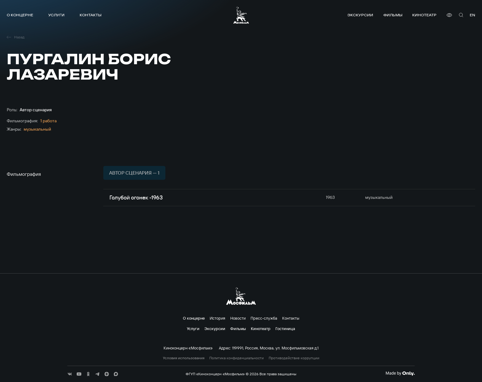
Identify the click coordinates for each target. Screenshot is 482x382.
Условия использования (183, 358)
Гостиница (285, 328)
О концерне (20, 15)
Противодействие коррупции (294, 358)
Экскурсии (360, 15)
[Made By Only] (400, 373)
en (472, 15)
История (217, 318)
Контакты (90, 15)
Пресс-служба (264, 318)
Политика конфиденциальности (236, 358)
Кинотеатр (424, 15)
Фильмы (392, 15)
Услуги (56, 15)
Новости (238, 318)
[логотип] (241, 15)
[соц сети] (69, 374)
